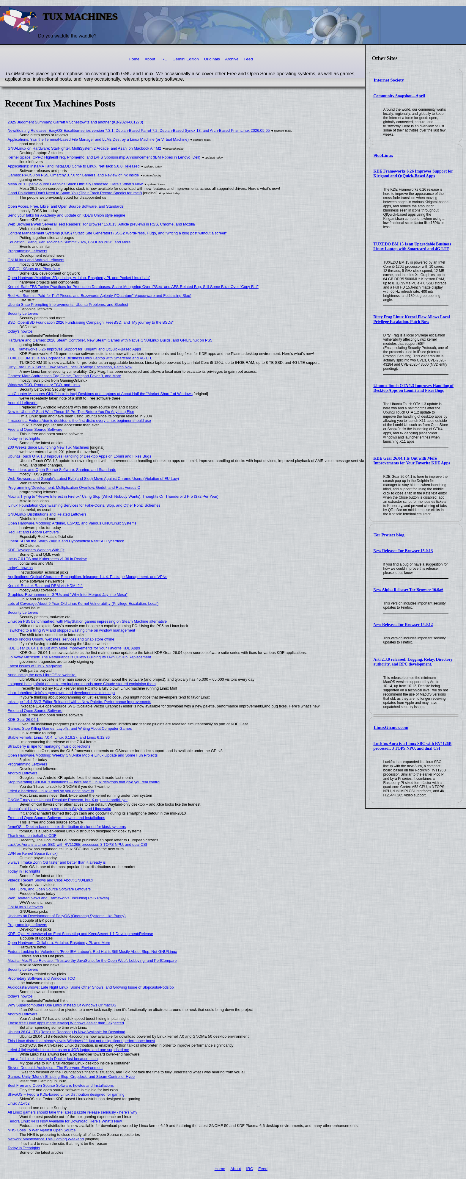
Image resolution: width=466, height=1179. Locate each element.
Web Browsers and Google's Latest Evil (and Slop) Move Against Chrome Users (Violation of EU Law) (93, 478)
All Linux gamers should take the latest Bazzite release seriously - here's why (72, 1112)
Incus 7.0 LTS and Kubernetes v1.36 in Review (47, 559)
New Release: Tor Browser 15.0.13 (403, 551)
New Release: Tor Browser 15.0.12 (403, 624)
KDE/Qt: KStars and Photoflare (34, 269)
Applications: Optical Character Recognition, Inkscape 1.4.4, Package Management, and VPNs (87, 576)
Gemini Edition (185, 59)
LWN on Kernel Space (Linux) (33, 853)
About (150, 59)
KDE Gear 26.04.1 (23, 719)
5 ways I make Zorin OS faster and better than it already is (57, 862)
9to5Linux (383, 155)
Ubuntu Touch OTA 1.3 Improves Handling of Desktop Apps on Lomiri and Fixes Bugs (413, 388)
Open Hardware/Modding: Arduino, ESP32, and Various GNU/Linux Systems (72, 523)
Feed (248, 59)
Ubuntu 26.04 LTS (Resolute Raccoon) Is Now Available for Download (66, 1032)
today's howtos (20, 331)
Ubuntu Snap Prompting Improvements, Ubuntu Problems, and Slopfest (68, 304)
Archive (231, 59)
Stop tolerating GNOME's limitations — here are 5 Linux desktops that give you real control (84, 782)
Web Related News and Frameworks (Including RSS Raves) (58, 898)
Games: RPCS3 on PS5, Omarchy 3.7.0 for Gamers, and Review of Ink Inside (73, 175)
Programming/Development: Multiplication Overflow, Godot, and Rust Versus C (74, 487)
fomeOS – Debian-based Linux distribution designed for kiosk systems (67, 826)
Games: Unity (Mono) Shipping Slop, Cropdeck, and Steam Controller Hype (71, 1076)
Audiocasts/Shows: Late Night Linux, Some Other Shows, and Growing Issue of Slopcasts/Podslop (91, 987)
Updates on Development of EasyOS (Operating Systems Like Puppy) (67, 916)
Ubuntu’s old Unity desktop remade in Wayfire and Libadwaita (59, 809)
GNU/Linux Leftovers (25, 907)
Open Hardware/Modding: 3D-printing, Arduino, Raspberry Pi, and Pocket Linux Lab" (79, 277)
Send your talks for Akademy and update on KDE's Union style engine (66, 215)
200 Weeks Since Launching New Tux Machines (48, 447)
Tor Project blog (389, 535)
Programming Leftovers (27, 251)
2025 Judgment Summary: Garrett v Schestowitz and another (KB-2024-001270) (75, 122)
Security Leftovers (23, 313)
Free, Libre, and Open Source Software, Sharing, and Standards (62, 469)
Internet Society (389, 80)
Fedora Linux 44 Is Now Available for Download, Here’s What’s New (65, 1121)
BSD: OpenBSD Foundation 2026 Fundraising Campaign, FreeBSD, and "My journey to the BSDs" (91, 322)
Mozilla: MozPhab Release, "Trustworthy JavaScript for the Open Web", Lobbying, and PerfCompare (92, 960)
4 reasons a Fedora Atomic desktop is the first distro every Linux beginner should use (79, 420)
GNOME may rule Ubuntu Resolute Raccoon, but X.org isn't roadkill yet (68, 800)
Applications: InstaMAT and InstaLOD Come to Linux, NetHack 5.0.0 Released (74, 166)
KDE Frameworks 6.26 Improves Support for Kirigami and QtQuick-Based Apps (413, 173)
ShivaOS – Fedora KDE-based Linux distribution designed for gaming (66, 1094)
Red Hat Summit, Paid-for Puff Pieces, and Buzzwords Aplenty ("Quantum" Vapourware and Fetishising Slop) (99, 295)
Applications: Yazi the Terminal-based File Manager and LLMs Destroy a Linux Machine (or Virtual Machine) (98, 139)
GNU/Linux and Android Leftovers (36, 260)
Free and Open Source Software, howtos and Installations (56, 817)
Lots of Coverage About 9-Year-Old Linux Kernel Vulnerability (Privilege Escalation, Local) (83, 603)
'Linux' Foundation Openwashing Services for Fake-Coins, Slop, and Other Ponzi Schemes (84, 505)
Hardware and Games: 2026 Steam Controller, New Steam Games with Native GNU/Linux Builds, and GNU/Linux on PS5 (110, 340)
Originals (212, 59)
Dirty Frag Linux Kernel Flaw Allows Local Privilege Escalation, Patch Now (411, 319)
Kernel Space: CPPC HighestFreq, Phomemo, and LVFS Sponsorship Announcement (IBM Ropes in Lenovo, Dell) (104, 157)
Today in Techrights (24, 438)
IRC (163, 59)
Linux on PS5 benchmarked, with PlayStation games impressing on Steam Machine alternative (87, 621)
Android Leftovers (22, 402)
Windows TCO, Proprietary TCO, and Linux (44, 385)
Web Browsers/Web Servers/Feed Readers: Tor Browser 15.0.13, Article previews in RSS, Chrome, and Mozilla (101, 224)
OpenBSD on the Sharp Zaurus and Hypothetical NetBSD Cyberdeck (66, 541)
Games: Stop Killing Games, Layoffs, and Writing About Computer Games (70, 728)
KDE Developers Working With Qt (36, 550)
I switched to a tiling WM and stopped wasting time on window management (71, 630)
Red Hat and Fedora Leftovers (33, 532)
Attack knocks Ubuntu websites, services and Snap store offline (61, 639)
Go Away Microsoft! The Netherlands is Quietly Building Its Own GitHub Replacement (79, 657)
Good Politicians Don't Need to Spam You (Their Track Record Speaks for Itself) (75, 193)
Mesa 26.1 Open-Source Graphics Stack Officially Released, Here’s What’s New (75, 184)
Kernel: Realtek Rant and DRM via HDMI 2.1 (45, 585)
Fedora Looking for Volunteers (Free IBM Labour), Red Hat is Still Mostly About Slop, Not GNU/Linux (92, 951)
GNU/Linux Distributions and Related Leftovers (47, 514)
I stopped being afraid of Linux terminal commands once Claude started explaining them (82, 684)
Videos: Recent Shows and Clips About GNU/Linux (50, 880)
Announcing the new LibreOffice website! (42, 675)
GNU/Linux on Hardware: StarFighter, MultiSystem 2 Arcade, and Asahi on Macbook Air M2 (84, 148)
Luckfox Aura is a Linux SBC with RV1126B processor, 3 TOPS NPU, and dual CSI (412, 746)
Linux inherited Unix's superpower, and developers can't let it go (61, 693)
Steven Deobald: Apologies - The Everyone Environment (55, 1067)
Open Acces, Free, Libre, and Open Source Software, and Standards (66, 206)
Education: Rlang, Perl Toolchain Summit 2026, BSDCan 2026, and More (69, 242)
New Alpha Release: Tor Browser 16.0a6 (408, 590)
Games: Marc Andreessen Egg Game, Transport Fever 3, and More (64, 376)
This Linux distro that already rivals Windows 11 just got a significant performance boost (81, 1041)
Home (134, 59)
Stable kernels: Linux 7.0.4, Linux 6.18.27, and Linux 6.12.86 (59, 737)
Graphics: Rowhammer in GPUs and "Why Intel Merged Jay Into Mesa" (67, 594)
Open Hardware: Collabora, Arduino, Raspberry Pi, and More (59, 942)
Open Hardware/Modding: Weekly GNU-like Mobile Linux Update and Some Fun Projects (83, 755)
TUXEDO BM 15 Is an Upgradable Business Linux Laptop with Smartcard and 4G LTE (412, 246)
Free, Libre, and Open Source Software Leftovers (49, 889)
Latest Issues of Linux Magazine (35, 666)
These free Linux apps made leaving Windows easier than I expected (66, 1023)
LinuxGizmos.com (391, 727)
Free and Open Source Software (35, 429)
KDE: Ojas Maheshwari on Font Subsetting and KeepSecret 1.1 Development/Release (80, 933)
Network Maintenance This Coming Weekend (46, 1139)
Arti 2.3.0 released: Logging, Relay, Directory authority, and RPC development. (413, 661)
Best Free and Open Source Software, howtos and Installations (61, 1085)
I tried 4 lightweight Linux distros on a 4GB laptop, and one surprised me (68, 1050)
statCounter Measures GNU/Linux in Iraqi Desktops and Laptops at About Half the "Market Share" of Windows (100, 394)
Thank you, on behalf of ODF (32, 835)
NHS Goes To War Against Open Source (42, 1130)
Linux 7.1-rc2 (19, 1103)
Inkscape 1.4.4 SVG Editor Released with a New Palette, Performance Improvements (79, 701)
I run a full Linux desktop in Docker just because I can (53, 1058)
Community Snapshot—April (399, 96)
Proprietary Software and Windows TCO (41, 978)
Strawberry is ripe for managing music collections (49, 746)
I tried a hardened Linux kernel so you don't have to (51, 791)
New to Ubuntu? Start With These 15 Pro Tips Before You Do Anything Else (71, 411)
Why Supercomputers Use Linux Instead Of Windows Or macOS (62, 1005)
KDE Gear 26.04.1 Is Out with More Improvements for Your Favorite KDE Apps (411, 460)
